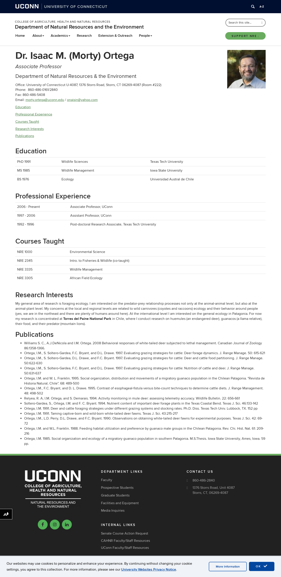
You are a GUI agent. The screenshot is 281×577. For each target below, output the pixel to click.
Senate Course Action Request (124, 533)
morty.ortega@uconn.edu (44, 100)
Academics (60, 35)
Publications (24, 136)
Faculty (106, 480)
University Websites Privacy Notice (148, 569)
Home (20, 35)
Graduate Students (115, 495)
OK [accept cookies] (262, 566)
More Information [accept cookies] (228, 566)
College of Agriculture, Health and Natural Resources (62, 22)
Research (84, 35)
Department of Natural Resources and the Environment (79, 27)
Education (23, 107)
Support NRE (245, 36)
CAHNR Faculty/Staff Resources (125, 541)
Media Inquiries (112, 510)
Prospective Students (117, 487)
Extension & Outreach (115, 35)
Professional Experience (33, 114)
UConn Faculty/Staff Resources (125, 548)
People (145, 35)
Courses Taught (27, 121)
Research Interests (29, 129)
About (38, 35)
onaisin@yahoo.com (82, 100)
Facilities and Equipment (120, 503)
